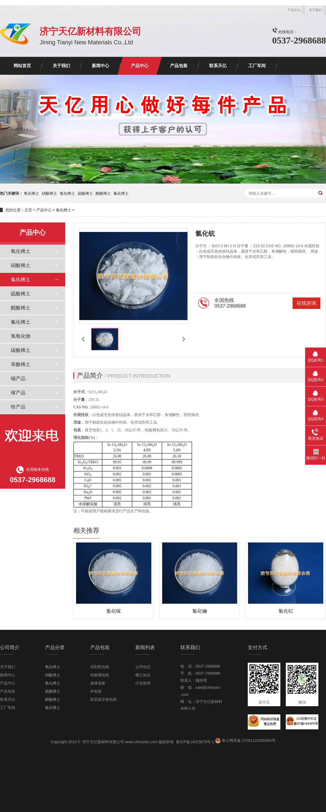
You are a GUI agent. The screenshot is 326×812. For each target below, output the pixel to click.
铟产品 (18, 378)
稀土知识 (143, 675)
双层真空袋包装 (103, 699)
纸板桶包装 (99, 675)
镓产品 (18, 392)
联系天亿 (218, 65)
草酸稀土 (20, 364)
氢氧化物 (20, 336)
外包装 (96, 691)
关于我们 (315, 10)
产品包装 (178, 65)
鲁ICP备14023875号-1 (195, 742)
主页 (28, 210)
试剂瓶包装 (99, 667)
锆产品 (18, 407)
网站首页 (22, 65)
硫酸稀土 (85, 193)
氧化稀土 (31, 193)
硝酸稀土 (49, 193)
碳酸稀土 (20, 350)
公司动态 (143, 667)
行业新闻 (143, 683)
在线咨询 (306, 303)
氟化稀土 (121, 193)
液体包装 (97, 683)
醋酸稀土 (103, 193)
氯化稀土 (67, 193)
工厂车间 (257, 65)
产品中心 (294, 10)
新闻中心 (100, 65)
